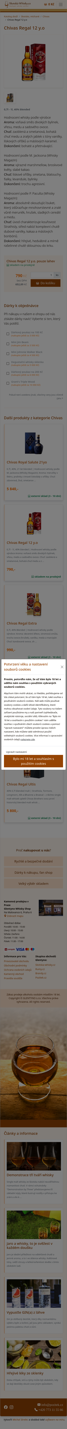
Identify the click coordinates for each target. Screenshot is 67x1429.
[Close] (62, 666)
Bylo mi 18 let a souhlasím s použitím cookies (33, 760)
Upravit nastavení (16, 752)
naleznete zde (27, 739)
